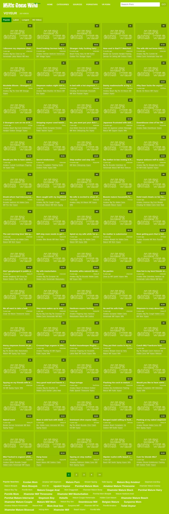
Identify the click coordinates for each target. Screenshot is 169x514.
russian (80, 93)
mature (19, 56)
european (51, 128)
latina (14, 56)
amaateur (73, 462)
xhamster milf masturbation (72, 494)
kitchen (49, 391)
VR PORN (106, 4)
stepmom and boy (152, 482)
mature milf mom (46, 502)
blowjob (151, 165)
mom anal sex (55, 506)
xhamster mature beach (134, 498)
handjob (122, 54)
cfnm (89, 425)
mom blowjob (29, 486)
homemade (7, 56)
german (46, 54)
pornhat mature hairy (150, 490)
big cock (18, 128)
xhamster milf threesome (38, 494)
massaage (127, 128)
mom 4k (45, 486)
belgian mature (110, 502)
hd (24, 54)
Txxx (131, 459)
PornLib (130, 199)
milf (23, 56)
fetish (38, 131)
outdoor (72, 56)
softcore (128, 168)
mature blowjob (10, 486)
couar (5, 314)
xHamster (29, 51)
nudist (92, 54)
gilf (18, 276)
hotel (157, 56)
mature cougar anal (48, 490)
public (129, 56)
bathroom (80, 462)
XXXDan (163, 88)
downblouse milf (88, 502)
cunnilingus (20, 165)
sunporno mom (132, 502)
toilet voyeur (128, 506)
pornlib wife (95, 509)
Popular (6, 20)
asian (105, 128)
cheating (73, 91)
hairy (82, 54)
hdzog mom (44, 509)
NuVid (31, 88)
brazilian (50, 91)
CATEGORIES (63, 4)
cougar (57, 202)
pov (77, 56)
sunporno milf (73, 506)
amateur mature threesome (119, 486)
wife (125, 131)
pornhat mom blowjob (102, 494)
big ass (12, 54)
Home (50, 4)
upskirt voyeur (62, 486)
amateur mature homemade (16, 506)
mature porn (73, 482)
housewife (92, 91)
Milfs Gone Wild (20, 5)
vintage (42, 56)
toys (18, 353)
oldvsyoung (81, 131)
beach (72, 54)
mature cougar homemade (84, 498)
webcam (158, 353)
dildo (16, 351)
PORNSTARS (92, 4)
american (146, 202)
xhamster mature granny (149, 486)
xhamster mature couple (18, 502)
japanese (113, 128)
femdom (59, 128)
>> (100, 475)
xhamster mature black (120, 490)
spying (60, 205)
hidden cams (141, 56)
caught (51, 202)
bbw (44, 239)
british (45, 128)
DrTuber (163, 237)
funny (77, 54)
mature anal (37, 506)
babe (45, 91)
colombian (119, 165)
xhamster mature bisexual (19, 509)
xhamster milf (61, 509)
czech (151, 351)
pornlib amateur (109, 506)
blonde (105, 54)
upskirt (115, 276)
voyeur (48, 56)
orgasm (114, 131)
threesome (20, 314)
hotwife (63, 498)
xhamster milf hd (91, 506)
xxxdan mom (30, 482)
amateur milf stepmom (51, 482)
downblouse (151, 128)
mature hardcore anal (125, 494)
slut (10, 205)
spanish (150, 168)
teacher (44, 131)
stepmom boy (46, 498)
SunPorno (96, 385)
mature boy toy (10, 490)
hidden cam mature (108, 498)
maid (162, 205)
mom (27, 56)
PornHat (130, 88)
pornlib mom (27, 490)
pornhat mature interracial (19, 498)
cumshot (115, 54)
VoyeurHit (163, 125)
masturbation (59, 279)
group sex (23, 276)
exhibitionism (26, 128)
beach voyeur (79, 509)
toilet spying (107, 482)
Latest (16, 20)
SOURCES (77, 4)
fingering (28, 165)
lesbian (120, 128)
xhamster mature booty (92, 490)
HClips (30, 125)
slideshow (158, 388)
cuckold (152, 54)
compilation (47, 165)
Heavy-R (63, 199)
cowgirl (151, 314)
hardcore (52, 54)
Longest (25, 20)
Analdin (30, 199)
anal (71, 128)
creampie (58, 314)
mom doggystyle (71, 490)
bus (156, 165)
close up (18, 54)
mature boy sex (67, 502)
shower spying (91, 482)
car (110, 54)
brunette (112, 165)
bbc (37, 425)
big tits (145, 54)
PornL (64, 125)
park (16, 279)
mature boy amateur (128, 482)
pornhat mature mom (87, 486)
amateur (6, 54)
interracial (53, 425)
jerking (114, 56)
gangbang (12, 276)
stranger (83, 56)
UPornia (130, 422)
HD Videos (37, 20)
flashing (128, 54)
